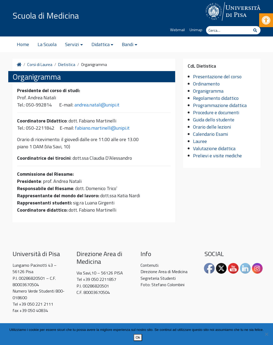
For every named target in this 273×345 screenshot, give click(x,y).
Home (23, 44)
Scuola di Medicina (46, 15)
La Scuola (47, 44)
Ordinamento (206, 83)
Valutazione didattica (214, 148)
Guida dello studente (213, 119)
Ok (138, 337)
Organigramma (208, 91)
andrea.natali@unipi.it (96, 104)
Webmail (177, 30)
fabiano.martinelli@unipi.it (102, 128)
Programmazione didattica (220, 105)
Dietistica (66, 65)
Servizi (72, 44)
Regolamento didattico (216, 98)
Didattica (100, 44)
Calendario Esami (210, 134)
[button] (266, 20)
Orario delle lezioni (212, 126)
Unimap (196, 30)
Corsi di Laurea (39, 65)
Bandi (127, 44)
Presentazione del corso (217, 76)
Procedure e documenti (216, 112)
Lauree (200, 141)
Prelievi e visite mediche (217, 155)
